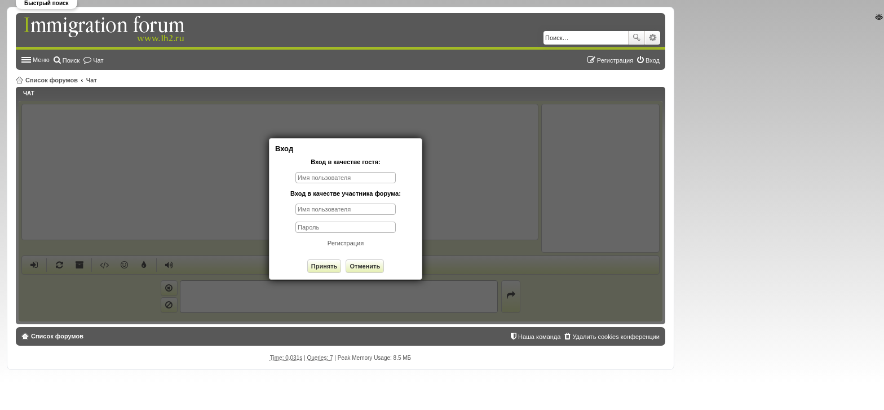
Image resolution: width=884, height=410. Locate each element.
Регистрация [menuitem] (615, 60)
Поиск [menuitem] (71, 60)
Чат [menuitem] (98, 60)
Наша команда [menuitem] (539, 336)
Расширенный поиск (652, 38)
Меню (41, 59)
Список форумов (51, 80)
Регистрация (346, 243)
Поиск (636, 38)
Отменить (365, 266)
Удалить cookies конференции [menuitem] (616, 336)
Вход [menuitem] (653, 60)
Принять (324, 266)
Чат (91, 80)
